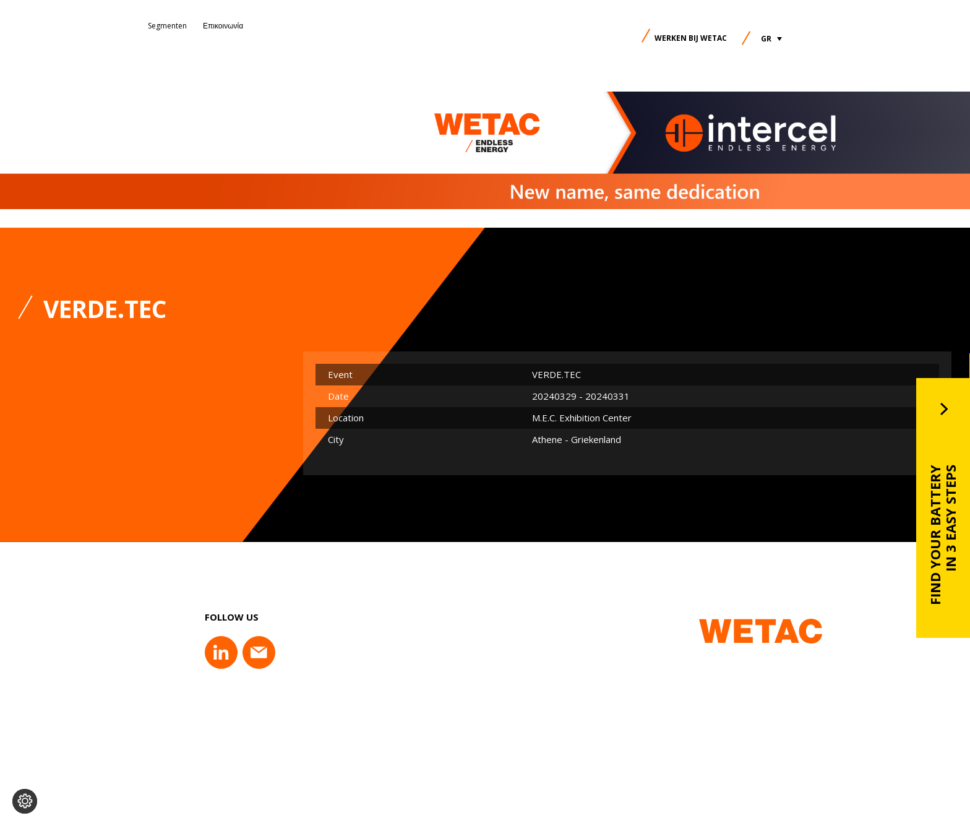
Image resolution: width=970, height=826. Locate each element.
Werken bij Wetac (691, 38)
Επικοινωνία (223, 25)
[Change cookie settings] (24, 801)
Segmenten (167, 25)
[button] (771, 39)
